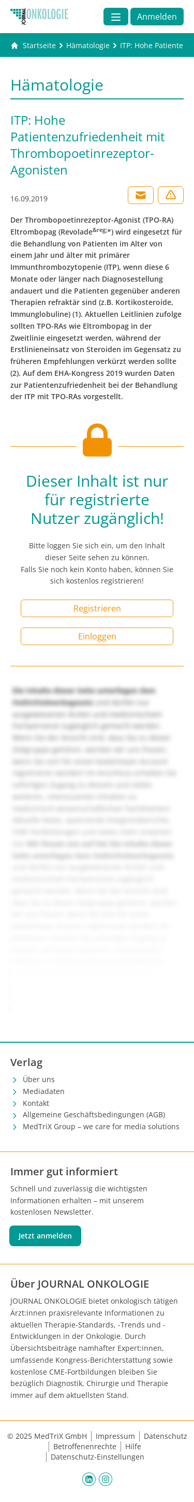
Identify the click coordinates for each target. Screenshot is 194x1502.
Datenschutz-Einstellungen (97, 1457)
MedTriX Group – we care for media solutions (101, 1126)
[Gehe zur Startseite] (33, 45)
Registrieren (97, 608)
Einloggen (97, 636)
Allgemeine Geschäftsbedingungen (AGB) (94, 1114)
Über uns (39, 1079)
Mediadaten (44, 1091)
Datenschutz (165, 1436)
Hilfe (133, 1446)
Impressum (115, 1436)
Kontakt (36, 1103)
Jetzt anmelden (45, 1236)
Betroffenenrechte (84, 1446)
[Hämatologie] (88, 45)
